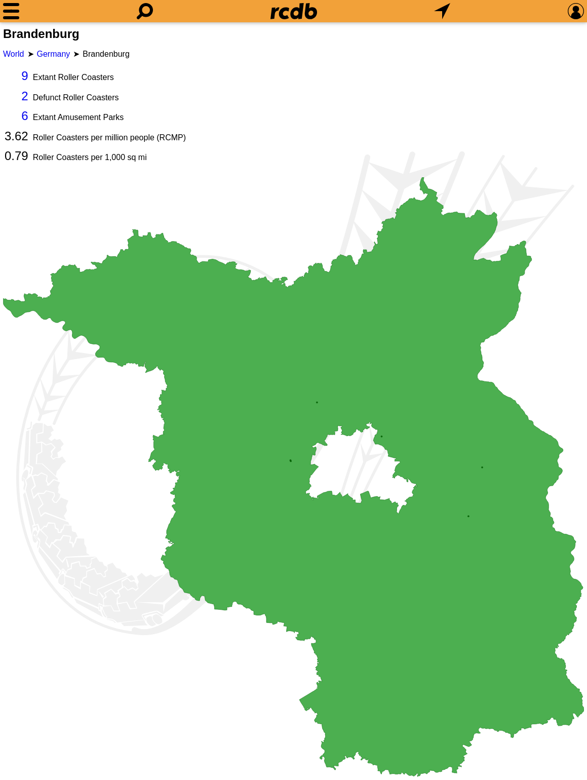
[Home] (293, 11)
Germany (53, 54)
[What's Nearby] (442, 11)
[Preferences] (576, 11)
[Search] (145, 11)
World (13, 54)
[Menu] (11, 11)
